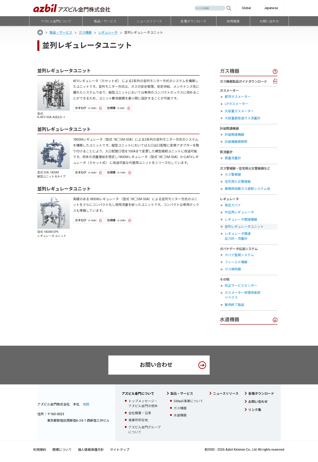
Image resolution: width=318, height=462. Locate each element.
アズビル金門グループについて (144, 429)
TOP (40, 32)
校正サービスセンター (241, 286)
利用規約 (39, 450)
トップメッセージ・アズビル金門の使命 (143, 403)
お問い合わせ (156, 365)
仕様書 (116, 108)
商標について (62, 450)
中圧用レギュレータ (239, 212)
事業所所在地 (138, 420)
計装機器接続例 (236, 142)
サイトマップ (119, 450)
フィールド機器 (236, 262)
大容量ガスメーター (239, 111)
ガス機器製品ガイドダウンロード (243, 81)
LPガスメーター (236, 104)
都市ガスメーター (238, 97)
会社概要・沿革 (139, 413)
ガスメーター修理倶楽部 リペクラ (244, 295)
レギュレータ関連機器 (241, 219)
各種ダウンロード (261, 394)
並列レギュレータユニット (244, 227)
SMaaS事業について (188, 401)
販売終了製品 (234, 305)
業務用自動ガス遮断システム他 (247, 189)
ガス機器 (85, 32)
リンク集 (254, 410)
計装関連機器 (234, 135)
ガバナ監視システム (239, 255)
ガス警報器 (233, 174)
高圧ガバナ (233, 205)
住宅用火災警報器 (238, 182)
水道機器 (180, 415)
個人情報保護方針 (91, 450)
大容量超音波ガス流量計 (242, 118)
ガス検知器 (233, 269)
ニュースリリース (225, 394)
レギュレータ (108, 32)
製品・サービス (60, 32)
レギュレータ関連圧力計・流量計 (238, 236)
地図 (86, 404)
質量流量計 (233, 158)
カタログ (86, 108)
